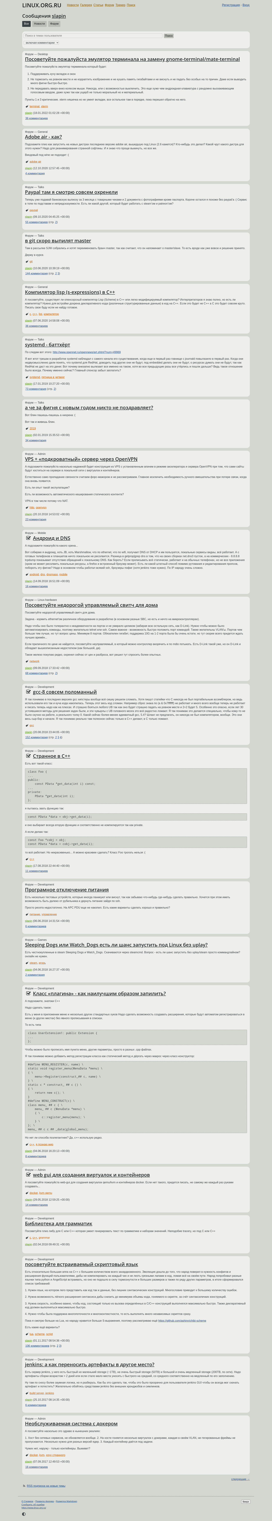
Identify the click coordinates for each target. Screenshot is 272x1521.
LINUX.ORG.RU (41, 5)
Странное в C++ (51, 756)
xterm (44, 106)
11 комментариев (36, 871)
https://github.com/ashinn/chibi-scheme (182, 1320)
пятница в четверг (53, 377)
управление (49, 914)
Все (26, 23)
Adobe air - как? (43, 136)
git (31, 261)
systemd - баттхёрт (47, 344)
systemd (35, 377)
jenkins (49, 1393)
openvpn (41, 507)
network (34, 661)
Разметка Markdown (66, 1501)
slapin (59, 15)
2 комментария (35, 974)
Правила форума (44, 1501)
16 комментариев (36, 586)
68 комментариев (36, 673)
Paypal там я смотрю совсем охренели (71, 192)
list (40, 314)
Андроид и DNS (51, 538)
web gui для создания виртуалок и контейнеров (91, 1174)
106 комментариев (37, 1345)
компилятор (51, 314)
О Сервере (27, 1501)
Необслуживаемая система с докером (71, 1423)
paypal (34, 210)
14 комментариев (36, 1204)
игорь (42, 962)
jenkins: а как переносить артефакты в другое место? (89, 1364)
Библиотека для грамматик (58, 1223)
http (32, 507)
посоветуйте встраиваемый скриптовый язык (81, 1264)
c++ (35, 314)
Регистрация (231, 5)
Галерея (86, 5)
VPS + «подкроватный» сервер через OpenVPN (81, 459)
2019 (33, 428)
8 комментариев (35, 1156)
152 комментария (36, 737)
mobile (63, 574)
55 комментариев (36, 222)
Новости (73, 5)
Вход (246, 5)
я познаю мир (44, 1144)
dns (42, 574)
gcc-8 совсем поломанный (65, 691)
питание (35, 914)
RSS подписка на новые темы (46, 1485)
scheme (40, 1334)
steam (33, 962)
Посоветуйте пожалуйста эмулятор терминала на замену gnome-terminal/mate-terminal (132, 59)
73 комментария (35, 388)
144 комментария (36, 273)
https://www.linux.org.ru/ (34, 1507)
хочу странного (55, 1455)
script (49, 1334)
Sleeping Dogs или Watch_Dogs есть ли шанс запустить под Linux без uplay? (116, 944)
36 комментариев (36, 118)
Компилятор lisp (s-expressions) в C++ (70, 292)
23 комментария (35, 519)
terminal (35, 106)
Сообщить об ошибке (33, 1504)
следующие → (240, 1479)
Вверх (246, 1501)
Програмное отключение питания (67, 889)
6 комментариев (35, 926)
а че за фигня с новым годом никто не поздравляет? (89, 407)
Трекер (120, 5)
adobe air (35, 161)
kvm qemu (45, 1192)
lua (31, 1334)
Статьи (98, 5)
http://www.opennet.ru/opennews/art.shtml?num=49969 (87, 352)
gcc (32, 725)
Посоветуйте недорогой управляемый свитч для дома (91, 605)
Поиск (131, 5)
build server (37, 1393)
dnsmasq (52, 574)
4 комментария (35, 173)
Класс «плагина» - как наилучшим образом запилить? (99, 993)
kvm (41, 1455)
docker (34, 1192)
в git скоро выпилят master (58, 240)
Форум (109, 5)
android (34, 574)
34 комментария (35, 440)
